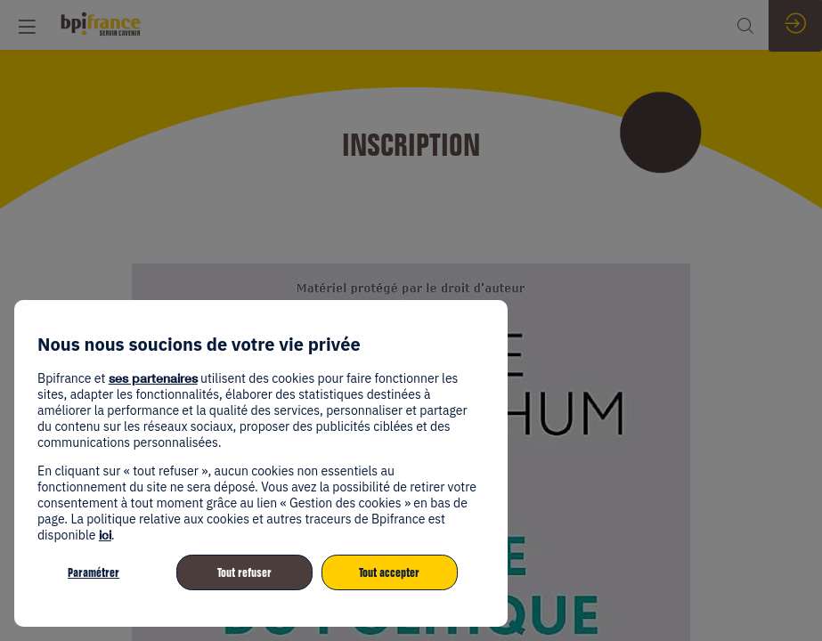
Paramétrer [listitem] (93, 572)
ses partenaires (153, 377)
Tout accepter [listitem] (389, 572)
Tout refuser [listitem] (244, 572)
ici (105, 534)
